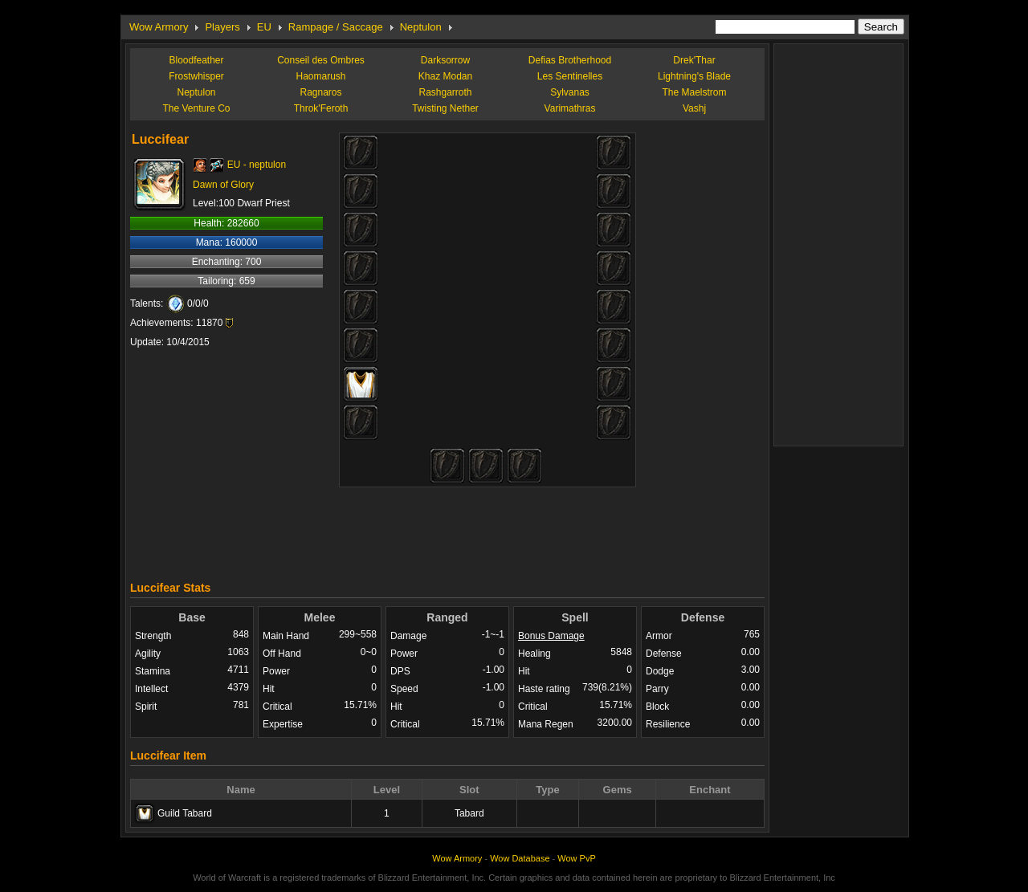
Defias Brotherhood (569, 60)
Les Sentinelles (569, 76)
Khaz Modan (445, 76)
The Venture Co (196, 108)
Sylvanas (569, 92)
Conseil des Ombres (321, 60)
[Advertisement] (447, 530)
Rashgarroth (444, 92)
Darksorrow (445, 60)
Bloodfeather (196, 60)
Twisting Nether (445, 108)
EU (264, 27)
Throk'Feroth (321, 108)
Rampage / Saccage (335, 27)
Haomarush (320, 76)
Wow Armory (158, 27)
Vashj (694, 108)
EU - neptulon (256, 164)
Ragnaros (320, 92)
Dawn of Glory (223, 184)
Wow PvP (576, 858)
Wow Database (519, 858)
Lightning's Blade (694, 76)
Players (222, 27)
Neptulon (421, 27)
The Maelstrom (694, 92)
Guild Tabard (184, 813)
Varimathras (570, 108)
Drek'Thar (694, 60)
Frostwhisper (196, 76)
